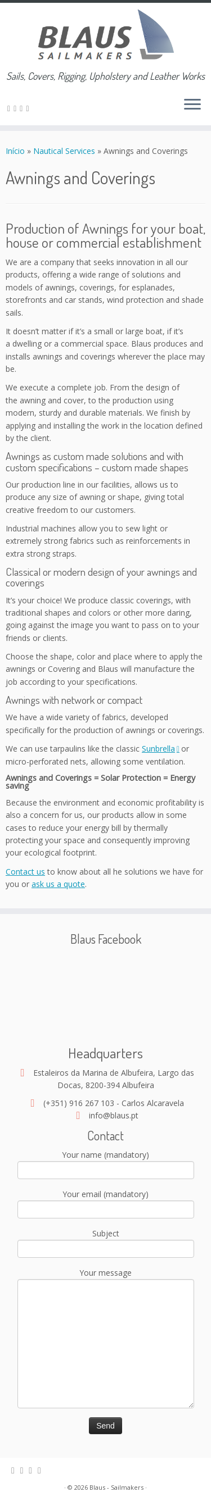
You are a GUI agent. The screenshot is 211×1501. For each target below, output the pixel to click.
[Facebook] (23, 108)
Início (16, 150)
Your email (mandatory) (105, 1203)
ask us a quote (58, 884)
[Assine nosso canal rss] (10, 108)
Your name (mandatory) (105, 1163)
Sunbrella (160, 748)
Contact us (25, 871)
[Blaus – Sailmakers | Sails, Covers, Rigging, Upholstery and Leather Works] (105, 36)
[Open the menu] (192, 105)
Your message (105, 1309)
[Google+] (29, 108)
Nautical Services (64, 150)
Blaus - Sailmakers (116, 1487)
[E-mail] (17, 108)
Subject (105, 1242)
